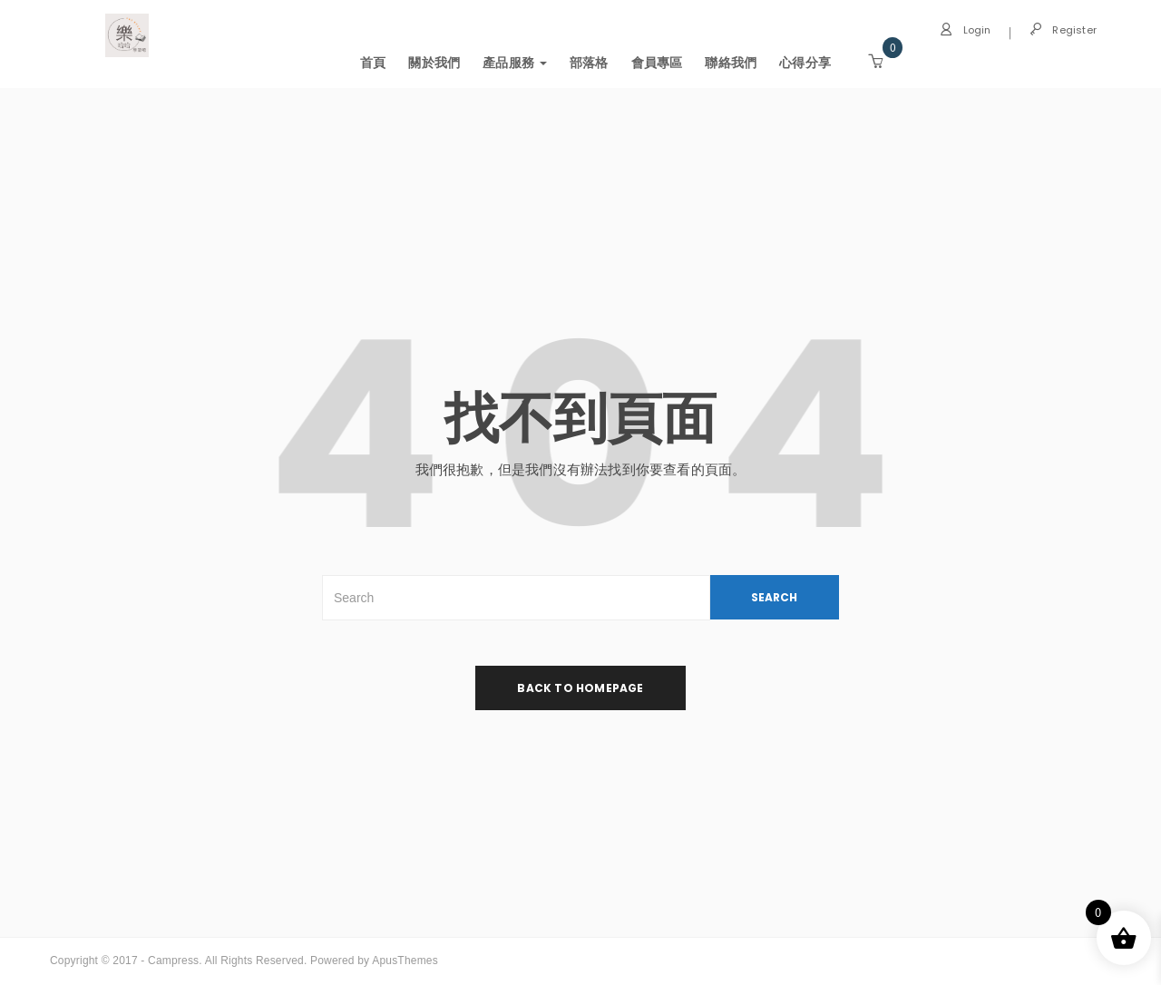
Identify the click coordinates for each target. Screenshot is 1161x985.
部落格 (589, 62)
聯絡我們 (730, 62)
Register (1063, 30)
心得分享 (805, 62)
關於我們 (434, 62)
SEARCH (774, 597)
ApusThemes (405, 960)
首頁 (372, 62)
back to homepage (580, 688)
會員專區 (656, 62)
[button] (875, 62)
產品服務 (515, 62)
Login (965, 30)
